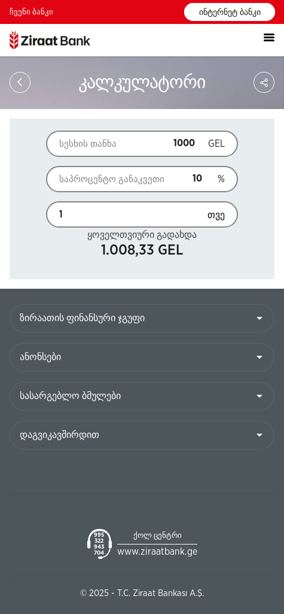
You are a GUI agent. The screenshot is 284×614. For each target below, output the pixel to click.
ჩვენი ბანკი (31, 12)
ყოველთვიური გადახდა (142, 235)
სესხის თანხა (88, 144)
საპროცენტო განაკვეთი (97, 179)
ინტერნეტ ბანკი (230, 12)
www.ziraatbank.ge (157, 551)
